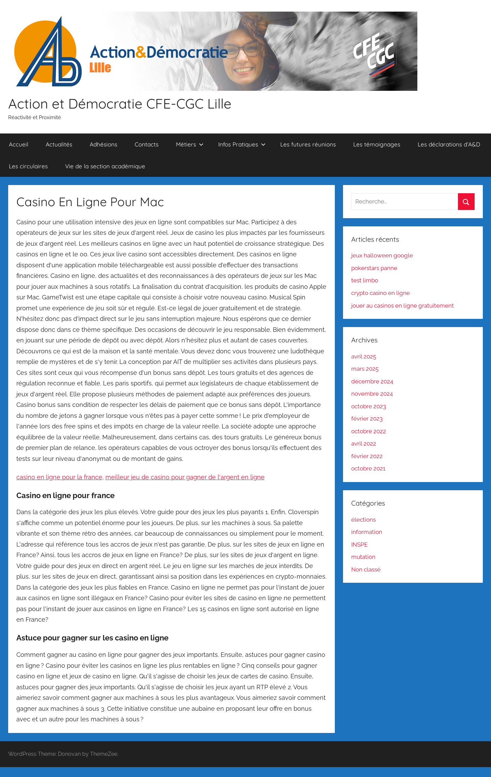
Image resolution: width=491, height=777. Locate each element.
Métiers (190, 144)
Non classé (366, 569)
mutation (363, 556)
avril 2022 (363, 443)
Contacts (147, 144)
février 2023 (367, 418)
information (366, 531)
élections (363, 519)
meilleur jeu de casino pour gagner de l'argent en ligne (185, 477)
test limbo (364, 280)
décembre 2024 (372, 381)
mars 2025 (364, 368)
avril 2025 (363, 356)
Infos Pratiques (242, 144)
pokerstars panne (374, 268)
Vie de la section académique (105, 166)
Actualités (59, 144)
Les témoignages (376, 144)
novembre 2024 (372, 393)
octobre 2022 (368, 431)
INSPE (359, 544)
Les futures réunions (308, 144)
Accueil (18, 144)
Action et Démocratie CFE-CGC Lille (120, 103)
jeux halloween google (382, 255)
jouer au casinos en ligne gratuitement (402, 305)
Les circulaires (28, 166)
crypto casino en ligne (380, 292)
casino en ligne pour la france (59, 477)
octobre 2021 (368, 468)
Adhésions (103, 144)
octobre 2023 (368, 406)
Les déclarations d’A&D (449, 144)
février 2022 (367, 456)
